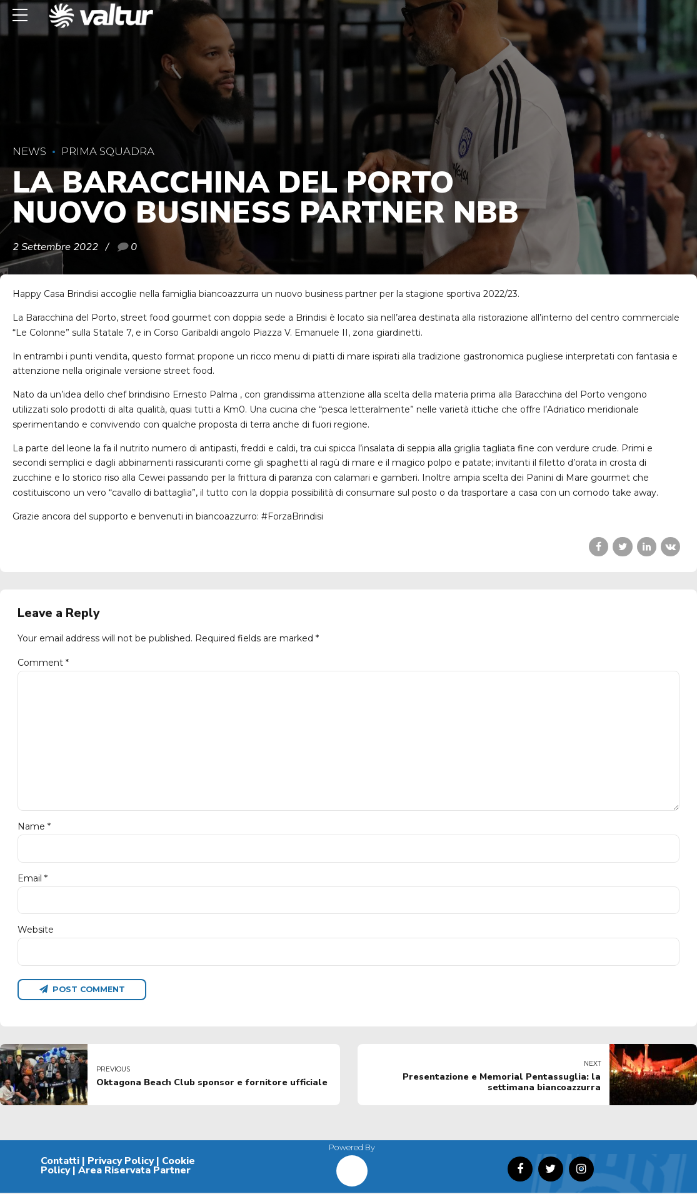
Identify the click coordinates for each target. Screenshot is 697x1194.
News (29, 151)
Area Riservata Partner (134, 1172)
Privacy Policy (121, 1162)
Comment (43, 662)
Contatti (60, 1162)
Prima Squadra (107, 151)
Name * (34, 827)
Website (36, 930)
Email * (33, 879)
